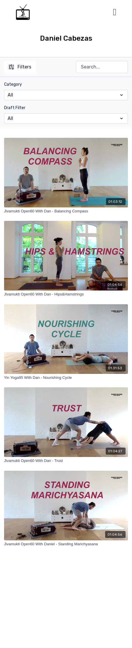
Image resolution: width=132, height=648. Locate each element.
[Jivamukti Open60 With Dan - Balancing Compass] (66, 211)
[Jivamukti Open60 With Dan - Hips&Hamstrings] (66, 294)
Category (13, 84)
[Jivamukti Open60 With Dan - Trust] (66, 461)
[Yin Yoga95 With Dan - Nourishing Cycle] (66, 378)
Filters (20, 67)
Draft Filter (14, 107)
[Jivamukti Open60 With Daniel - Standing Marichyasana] (66, 544)
